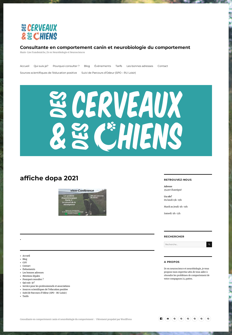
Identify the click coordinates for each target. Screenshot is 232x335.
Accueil (24, 66)
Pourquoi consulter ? (66, 66)
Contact (163, 66)
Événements (102, 66)
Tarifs (119, 66)
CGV (25, 262)
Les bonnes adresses (140, 66)
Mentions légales (31, 276)
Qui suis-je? (41, 66)
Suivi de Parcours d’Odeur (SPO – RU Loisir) (108, 72)
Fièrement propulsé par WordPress (114, 319)
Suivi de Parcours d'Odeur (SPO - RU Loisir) (45, 293)
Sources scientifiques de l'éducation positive (45, 289)
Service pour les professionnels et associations (46, 286)
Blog (87, 66)
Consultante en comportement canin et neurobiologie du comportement (105, 47)
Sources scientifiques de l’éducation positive (48, 72)
